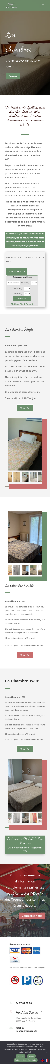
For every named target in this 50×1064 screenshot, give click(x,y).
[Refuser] (46, 1052)
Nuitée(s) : (26, 283)
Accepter (20, 1056)
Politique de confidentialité (25, 1060)
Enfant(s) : (19, 293)
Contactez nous (32, 916)
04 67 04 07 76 (24, 1003)
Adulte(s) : (19, 288)
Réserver (13, 76)
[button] (36, 477)
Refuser (31, 1056)
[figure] (25, 444)
